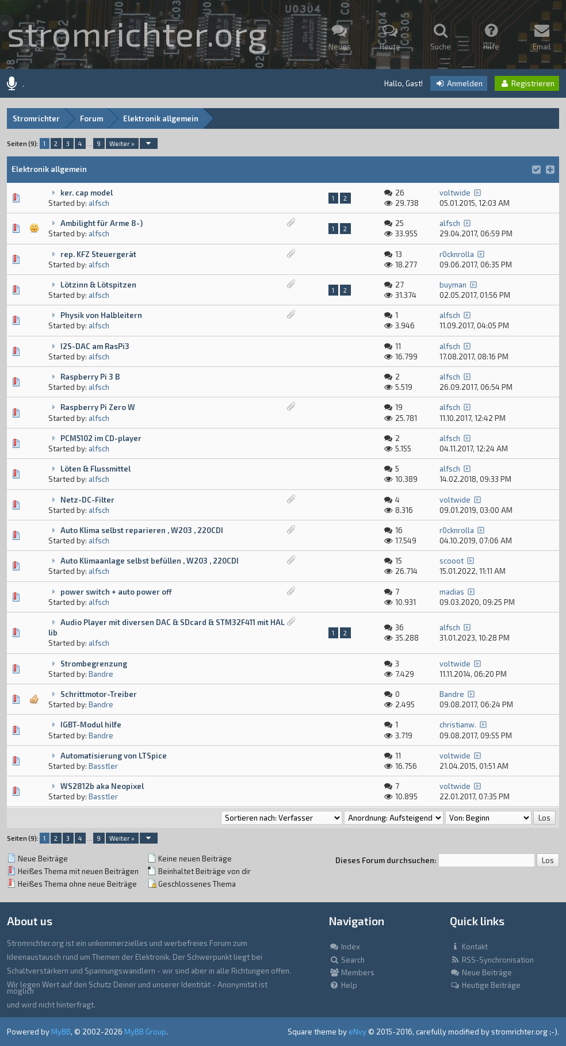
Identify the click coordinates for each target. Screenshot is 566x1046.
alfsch (99, 203)
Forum (91, 118)
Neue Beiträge (481, 972)
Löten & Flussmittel (95, 468)
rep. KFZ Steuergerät (98, 254)
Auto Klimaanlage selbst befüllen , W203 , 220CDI (149, 560)
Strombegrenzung (93, 663)
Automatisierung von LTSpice (113, 755)
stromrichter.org (137, 32)
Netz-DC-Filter (87, 499)
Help (343, 985)
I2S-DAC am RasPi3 (94, 346)
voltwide (455, 192)
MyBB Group (145, 1031)
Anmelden (459, 83)
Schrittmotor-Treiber (98, 694)
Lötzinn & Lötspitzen (98, 284)
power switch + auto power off (116, 591)
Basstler (103, 766)
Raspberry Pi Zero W (97, 407)
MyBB (61, 1031)
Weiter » (122, 143)
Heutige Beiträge (485, 985)
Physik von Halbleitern (101, 315)
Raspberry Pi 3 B (90, 376)
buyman (452, 284)
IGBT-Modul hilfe (90, 724)
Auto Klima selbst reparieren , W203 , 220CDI (141, 530)
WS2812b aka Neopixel (102, 786)
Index (344, 946)
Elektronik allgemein (160, 118)
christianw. (457, 724)
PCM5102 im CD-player (101, 438)
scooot (451, 560)
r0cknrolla (456, 254)
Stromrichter (36, 118)
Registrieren (526, 83)
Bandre (101, 674)
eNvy (357, 1031)
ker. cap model (86, 192)
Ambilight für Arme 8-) (101, 223)
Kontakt (469, 946)
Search (347, 959)
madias (451, 591)
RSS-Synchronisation (492, 959)
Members (351, 972)
